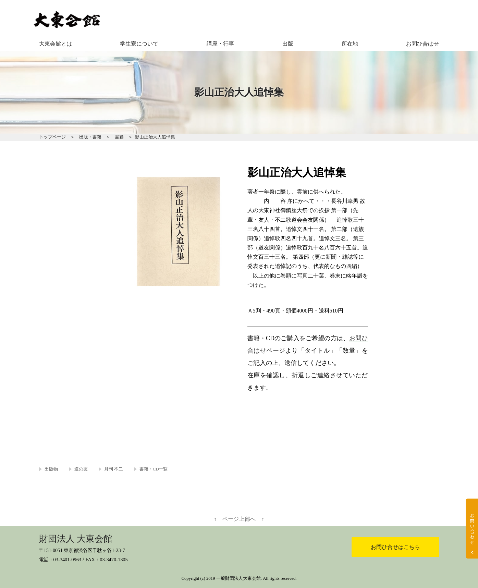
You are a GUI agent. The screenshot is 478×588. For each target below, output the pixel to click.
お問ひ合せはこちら (395, 547)
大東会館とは (55, 44)
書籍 (119, 137)
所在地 (350, 44)
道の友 (81, 469)
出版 (287, 44)
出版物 (51, 469)
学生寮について (139, 44)
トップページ (52, 137)
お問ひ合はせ (422, 44)
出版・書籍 (90, 137)
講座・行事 (220, 44)
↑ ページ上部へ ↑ (239, 519)
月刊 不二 (113, 469)
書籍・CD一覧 (153, 469)
